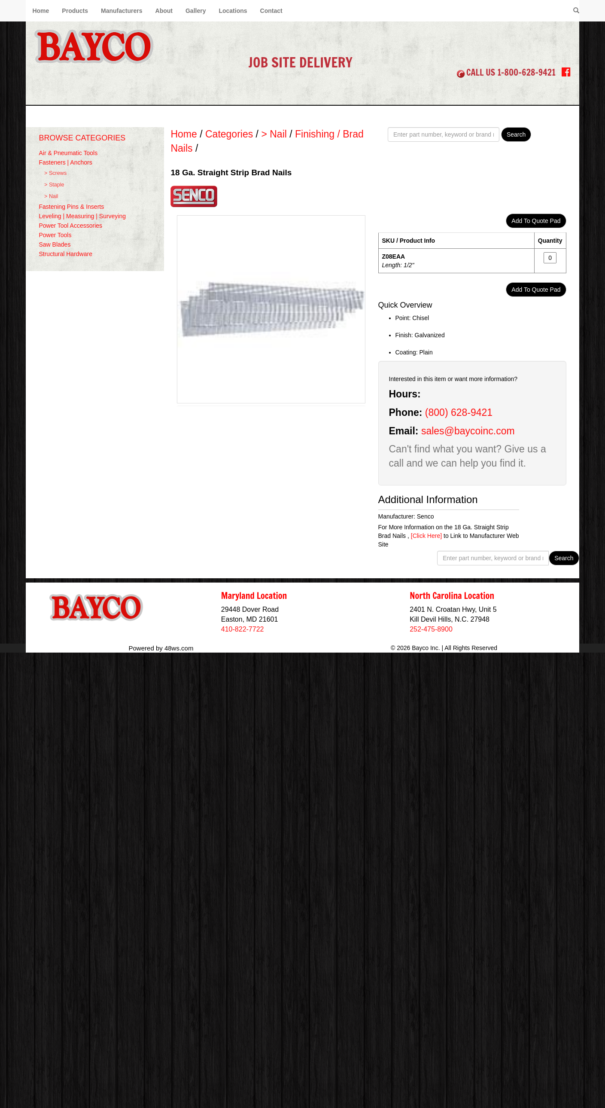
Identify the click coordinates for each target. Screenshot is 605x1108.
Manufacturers (121, 10)
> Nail (51, 196)
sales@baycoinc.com (468, 430)
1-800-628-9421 (526, 72)
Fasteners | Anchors (65, 162)
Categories (229, 134)
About (164, 10)
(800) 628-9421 (459, 412)
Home (40, 10)
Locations (233, 10)
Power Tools (55, 235)
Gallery (195, 10)
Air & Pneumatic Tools (68, 153)
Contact (271, 10)
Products (75, 10)
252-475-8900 (431, 629)
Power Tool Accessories (70, 225)
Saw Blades (54, 244)
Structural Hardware (65, 253)
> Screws (55, 173)
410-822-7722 (242, 629)
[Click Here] (426, 535)
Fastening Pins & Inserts (71, 206)
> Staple (54, 185)
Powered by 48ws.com (161, 648)
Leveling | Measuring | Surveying (82, 216)
